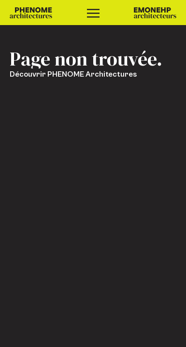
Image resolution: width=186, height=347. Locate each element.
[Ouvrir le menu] (93, 12)
